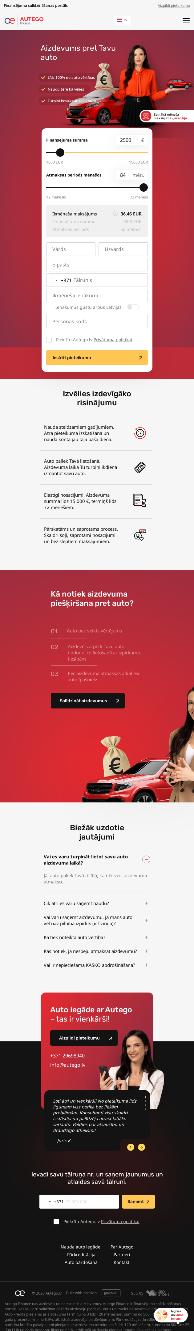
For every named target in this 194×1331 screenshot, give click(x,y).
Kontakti (122, 1262)
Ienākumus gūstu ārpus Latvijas (88, 307)
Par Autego (122, 1247)
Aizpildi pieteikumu (174, 5)
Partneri (122, 1254)
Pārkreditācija (81, 1254)
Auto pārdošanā (81, 1262)
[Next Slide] (130, 1147)
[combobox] (59, 280)
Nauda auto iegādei (81, 1247)
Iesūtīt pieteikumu (72, 357)
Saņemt (135, 1201)
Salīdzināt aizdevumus (83, 701)
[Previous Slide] (141, 1147)
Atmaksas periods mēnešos (74, 175)
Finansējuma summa (67, 140)
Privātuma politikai (113, 339)
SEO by (150, 1293)
